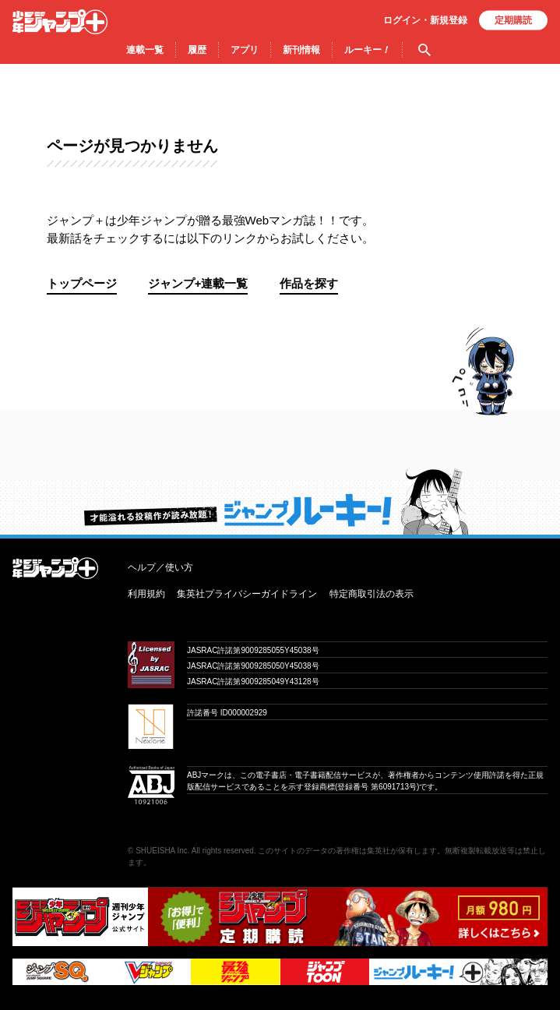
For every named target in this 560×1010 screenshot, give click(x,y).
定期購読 (513, 20)
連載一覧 (145, 49)
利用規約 (146, 593)
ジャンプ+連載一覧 (198, 283)
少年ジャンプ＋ (59, 21)
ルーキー (367, 50)
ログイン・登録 (425, 20)
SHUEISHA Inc (162, 850)
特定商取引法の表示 (371, 593)
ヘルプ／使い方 (160, 567)
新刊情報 (301, 49)
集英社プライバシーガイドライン (247, 593)
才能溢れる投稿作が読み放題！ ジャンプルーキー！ (280, 501)
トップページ (82, 283)
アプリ (245, 49)
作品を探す (309, 283)
